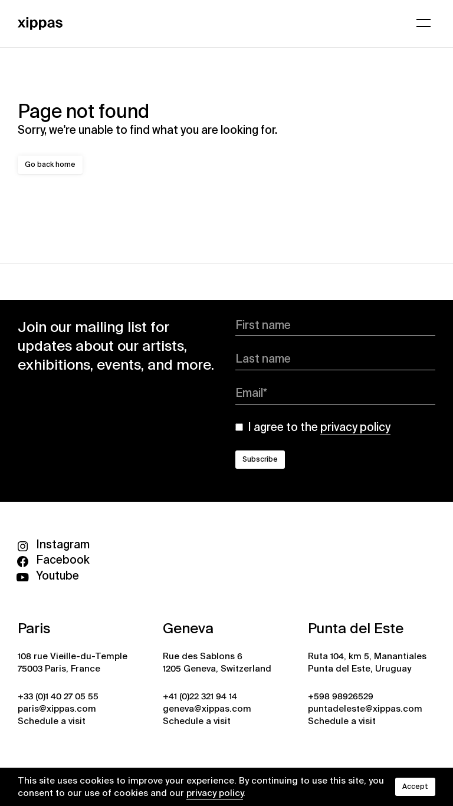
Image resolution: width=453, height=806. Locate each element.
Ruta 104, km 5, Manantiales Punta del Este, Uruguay (367, 662)
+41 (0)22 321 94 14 (200, 696)
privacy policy (214, 793)
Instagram (54, 544)
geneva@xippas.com (207, 709)
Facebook (54, 559)
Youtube (48, 575)
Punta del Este (355, 628)
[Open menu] (423, 23)
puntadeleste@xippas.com (365, 709)
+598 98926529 (340, 696)
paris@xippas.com (57, 709)
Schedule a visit (52, 721)
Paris (34, 628)
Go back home (50, 164)
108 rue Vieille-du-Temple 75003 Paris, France (72, 662)
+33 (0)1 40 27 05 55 (58, 696)
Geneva (188, 628)
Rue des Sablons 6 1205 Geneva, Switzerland (217, 662)
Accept (415, 786)
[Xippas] (40, 22)
